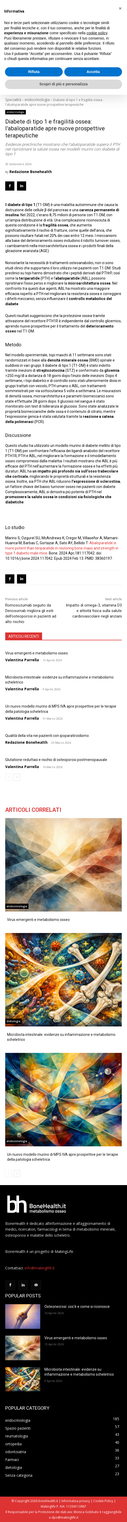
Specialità (13, 99)
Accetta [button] (93, 72)
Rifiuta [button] (34, 72)
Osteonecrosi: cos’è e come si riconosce (77, 1306)
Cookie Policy (103, 1501)
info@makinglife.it (40, 1267)
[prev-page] (8, 777)
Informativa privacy (75, 1501)
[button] (120, 8)
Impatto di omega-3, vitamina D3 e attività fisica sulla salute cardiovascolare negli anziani (94, 611)
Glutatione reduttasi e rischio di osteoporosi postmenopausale (56, 760)
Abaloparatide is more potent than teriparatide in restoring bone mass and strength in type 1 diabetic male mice (61, 548)
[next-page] (17, 777)
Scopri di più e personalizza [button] (63, 84)
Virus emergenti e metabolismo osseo (36, 653)
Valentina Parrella (22, 659)
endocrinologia (37, 99)
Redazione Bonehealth (30, 171)
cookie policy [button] (96, 33)
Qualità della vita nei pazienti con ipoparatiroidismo (47, 736)
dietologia (13, 1021)
